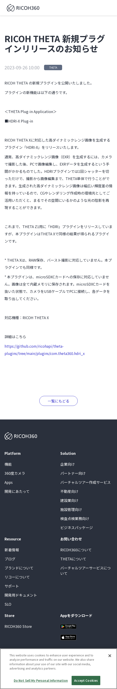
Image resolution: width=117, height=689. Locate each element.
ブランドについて (19, 568)
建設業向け (69, 500)
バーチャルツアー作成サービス (85, 482)
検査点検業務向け (74, 518)
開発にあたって (17, 491)
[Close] (110, 661)
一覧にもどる (58, 401)
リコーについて (17, 577)
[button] (108, 8)
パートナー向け (73, 473)
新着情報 (12, 549)
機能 (8, 464)
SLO (8, 604)
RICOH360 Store (18, 626)
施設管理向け (71, 509)
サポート (12, 586)
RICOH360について (76, 549)
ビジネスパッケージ (76, 527)
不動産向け (69, 491)
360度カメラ (15, 473)
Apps (9, 482)
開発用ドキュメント (21, 595)
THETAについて (73, 558)
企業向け (67, 464)
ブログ (10, 558)
